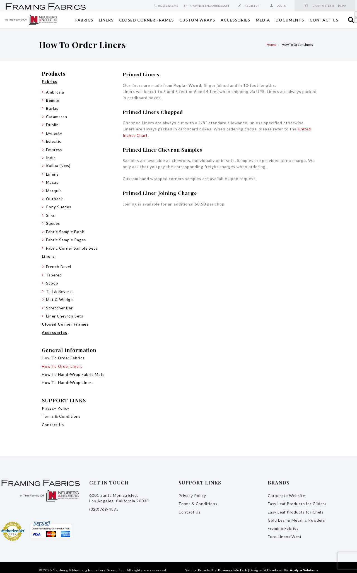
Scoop (52, 280)
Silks (50, 213)
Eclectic (54, 140)
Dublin (52, 124)
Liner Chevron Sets (65, 312)
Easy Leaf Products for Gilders (298, 498)
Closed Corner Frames (146, 20)
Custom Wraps (197, 20)
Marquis (54, 189)
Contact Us (324, 20)
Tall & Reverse (60, 288)
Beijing (53, 99)
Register (252, 5)
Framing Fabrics (283, 523)
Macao (52, 180)
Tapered (54, 272)
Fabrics (84, 20)
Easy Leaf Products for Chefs (297, 507)
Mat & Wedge (59, 296)
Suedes (53, 221)
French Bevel (59, 264)
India (51, 156)
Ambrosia (55, 91)
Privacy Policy (55, 404)
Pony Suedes (59, 205)
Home (271, 44)
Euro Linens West (285, 531)
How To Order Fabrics (64, 354)
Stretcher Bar (59, 304)
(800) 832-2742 (168, 5)
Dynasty (54, 132)
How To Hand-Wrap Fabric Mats (73, 370)
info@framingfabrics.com (209, 5)
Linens (52, 172)
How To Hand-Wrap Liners (68, 378)
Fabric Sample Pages (66, 237)
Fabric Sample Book (65, 229)
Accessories (235, 20)
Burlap (52, 108)
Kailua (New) (58, 164)
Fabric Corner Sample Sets (72, 245)
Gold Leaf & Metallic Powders (297, 515)
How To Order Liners (63, 362)
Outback (54, 197)
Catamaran (56, 116)
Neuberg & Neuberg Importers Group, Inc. (89, 565)
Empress (54, 148)
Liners (106, 20)
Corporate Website (287, 490)
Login (281, 5)
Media (263, 20)
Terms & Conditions (62, 412)
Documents (290, 20)
